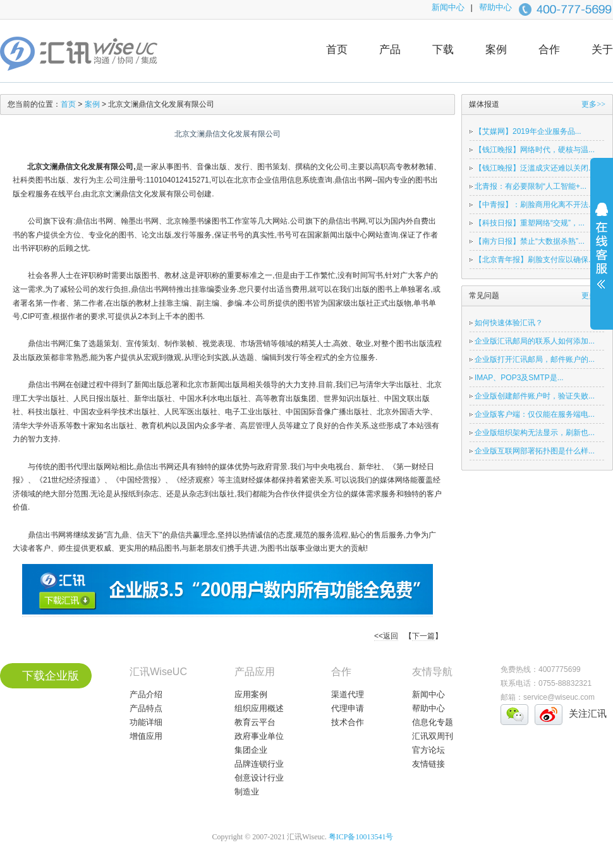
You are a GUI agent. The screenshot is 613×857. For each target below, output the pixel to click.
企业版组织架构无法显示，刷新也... (535, 432)
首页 (337, 50)
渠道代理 (347, 694)
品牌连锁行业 (259, 764)
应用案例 (250, 694)
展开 (601, 254)
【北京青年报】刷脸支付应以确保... (535, 259)
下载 (443, 50)
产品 (390, 50)
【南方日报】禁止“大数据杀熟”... (530, 241)
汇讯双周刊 (432, 736)
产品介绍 (146, 694)
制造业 (246, 791)
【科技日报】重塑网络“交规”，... (530, 223)
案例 (496, 50)
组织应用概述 (259, 708)
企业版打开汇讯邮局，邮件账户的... (535, 359)
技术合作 (347, 722)
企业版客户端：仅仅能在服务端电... (535, 414)
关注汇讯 (588, 713)
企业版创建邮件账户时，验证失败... (535, 396)
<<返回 (386, 636)
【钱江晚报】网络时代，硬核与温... (535, 149)
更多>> (593, 104)
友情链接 (428, 764)
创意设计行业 (259, 777)
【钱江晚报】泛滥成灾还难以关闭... (535, 168)
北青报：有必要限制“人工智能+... (530, 186)
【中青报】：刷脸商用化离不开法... (535, 204)
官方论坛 (428, 750)
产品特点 (146, 708)
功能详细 (146, 722)
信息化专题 (432, 722)
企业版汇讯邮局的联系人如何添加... (535, 341)
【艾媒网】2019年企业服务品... (528, 131)
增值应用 (146, 736)
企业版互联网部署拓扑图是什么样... (535, 450)
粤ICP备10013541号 (361, 836)
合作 (549, 50)
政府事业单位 (259, 736)
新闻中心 (448, 7)
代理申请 (347, 708)
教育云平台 (255, 722)
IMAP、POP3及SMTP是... (519, 377)
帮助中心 (495, 7)
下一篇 (423, 636)
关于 (602, 50)
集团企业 (250, 750)
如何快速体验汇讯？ (509, 322)
